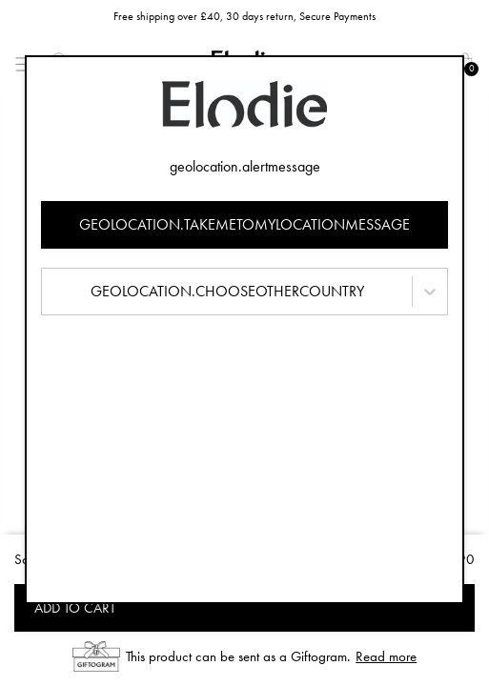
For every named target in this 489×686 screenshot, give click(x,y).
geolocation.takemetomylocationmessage (244, 224)
